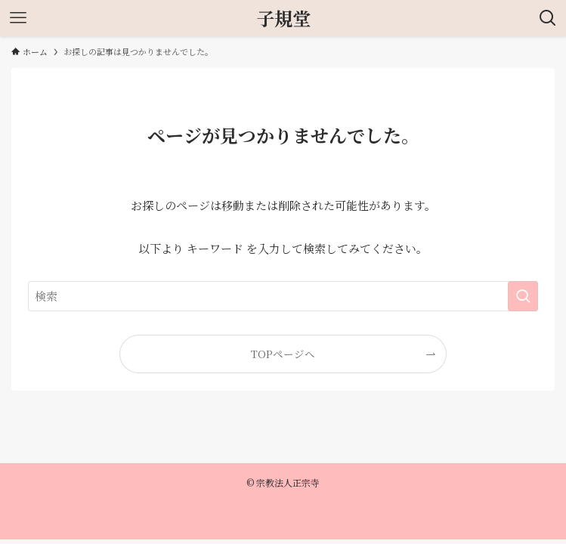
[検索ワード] (282, 296)
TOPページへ (283, 353)
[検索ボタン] (548, 18)
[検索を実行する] (523, 296)
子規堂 (283, 18)
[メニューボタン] (18, 18)
